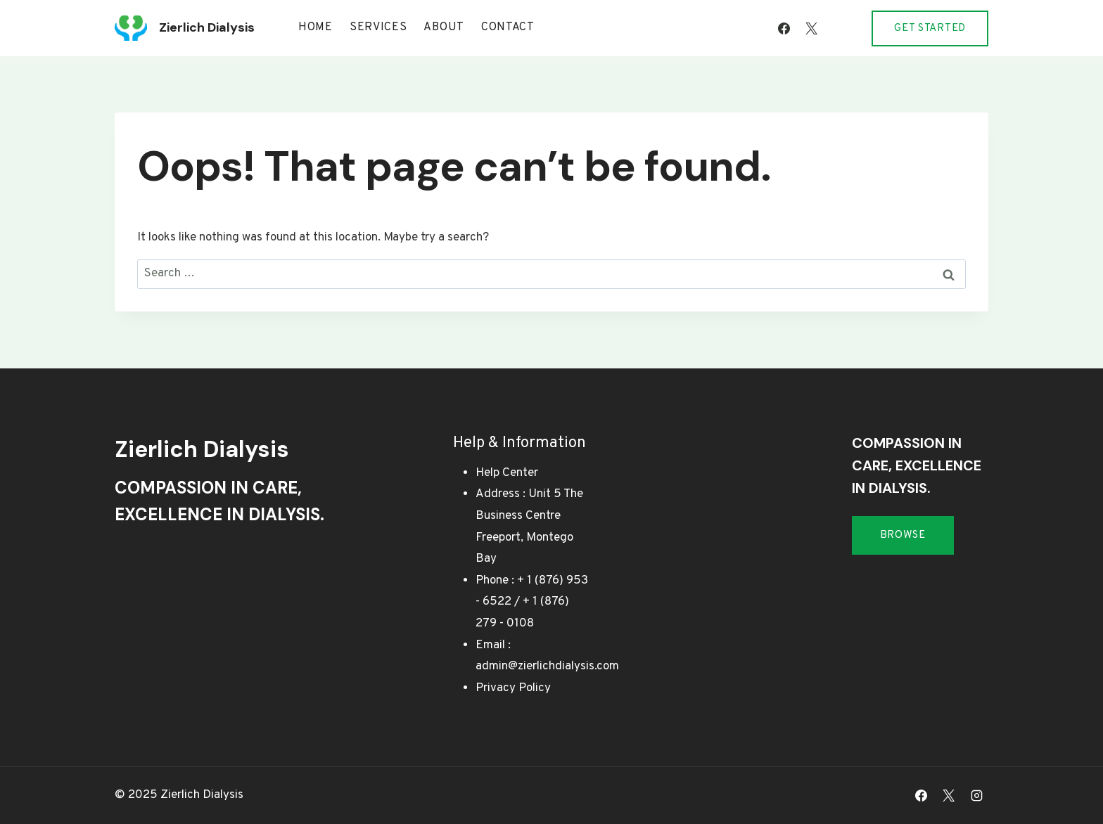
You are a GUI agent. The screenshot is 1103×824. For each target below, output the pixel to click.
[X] (811, 28)
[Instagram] (838, 28)
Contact (508, 27)
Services (378, 27)
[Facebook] (784, 28)
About (443, 27)
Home (315, 27)
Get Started (930, 28)
